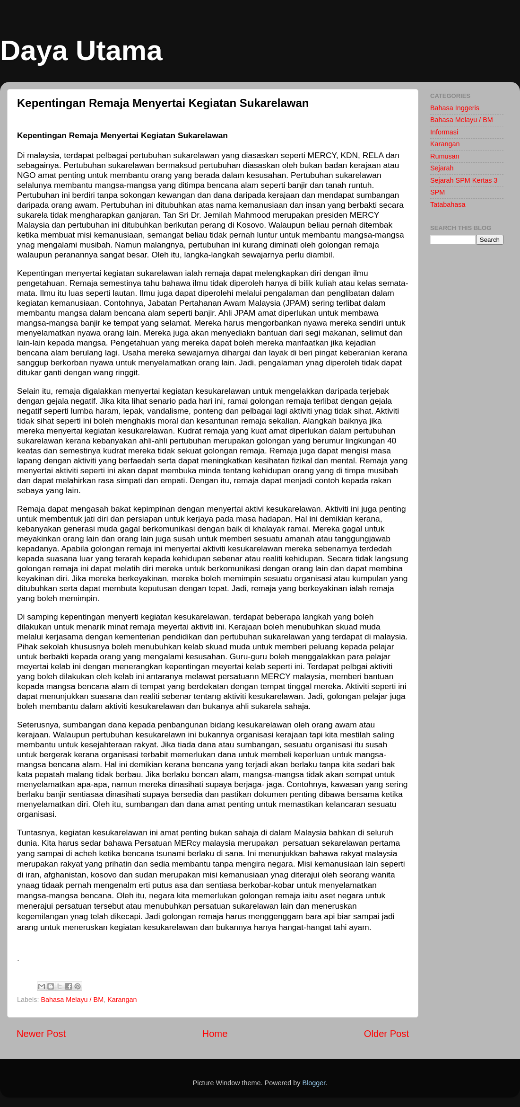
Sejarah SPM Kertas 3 (463, 180)
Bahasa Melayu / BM (72, 999)
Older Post (386, 1033)
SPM (437, 192)
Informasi (444, 132)
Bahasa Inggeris (454, 108)
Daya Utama (81, 50)
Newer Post (41, 1033)
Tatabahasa (447, 204)
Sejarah (442, 168)
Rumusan (444, 156)
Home (215, 1033)
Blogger (314, 1083)
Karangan (122, 999)
